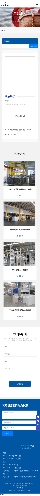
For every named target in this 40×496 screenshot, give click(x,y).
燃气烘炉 (13, 134)
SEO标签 (28, 490)
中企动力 (19, 490)
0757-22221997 (8, 456)
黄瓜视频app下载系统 (20, 270)
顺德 (23, 490)
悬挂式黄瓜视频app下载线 (20, 230)
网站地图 (3, 495)
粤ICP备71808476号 (20, 485)
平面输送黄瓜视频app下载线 (20, 310)
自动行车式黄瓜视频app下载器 (20, 189)
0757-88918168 (8, 459)
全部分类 (34, 46)
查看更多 (20, 195)
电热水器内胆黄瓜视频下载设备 (20, 130)
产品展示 (20, 13)
